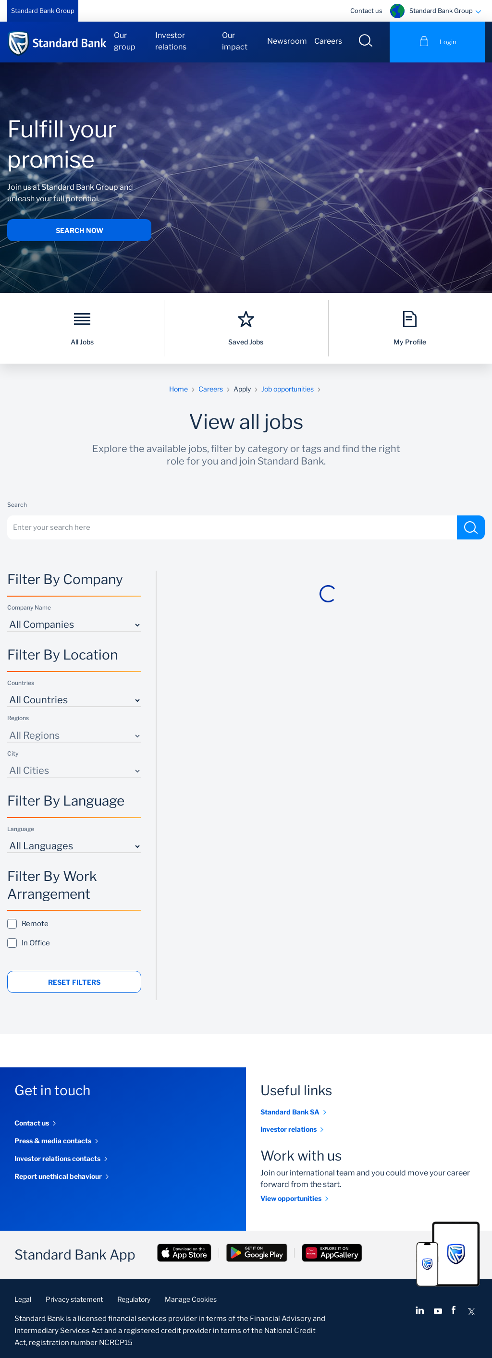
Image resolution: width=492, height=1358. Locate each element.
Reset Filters (74, 982)
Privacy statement (74, 1299)
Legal (22, 1299)
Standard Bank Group (42, 10)
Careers (328, 41)
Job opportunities (287, 389)
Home (178, 389)
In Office (31, 942)
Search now (79, 230)
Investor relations (170, 41)
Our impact (234, 41)
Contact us (366, 10)
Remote (31, 923)
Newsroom (287, 41)
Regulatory (133, 1299)
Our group (124, 41)
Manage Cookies (191, 1299)
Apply (242, 389)
